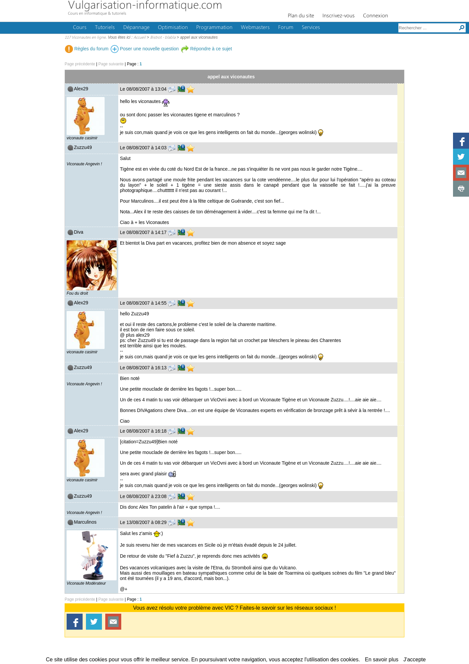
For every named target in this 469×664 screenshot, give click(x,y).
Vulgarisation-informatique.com (145, 6)
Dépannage (136, 27)
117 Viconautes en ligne (85, 38)
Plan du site (301, 16)
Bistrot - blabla (163, 38)
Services (311, 27)
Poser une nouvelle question (145, 48)
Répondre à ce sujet (206, 48)
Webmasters (255, 27)
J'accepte (414, 659)
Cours (80, 27)
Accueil (140, 38)
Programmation (214, 27)
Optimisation (173, 27)
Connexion (375, 16)
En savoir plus (382, 659)
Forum (285, 27)
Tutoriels (105, 27)
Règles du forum (87, 48)
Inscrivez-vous (338, 16)
